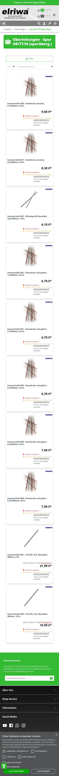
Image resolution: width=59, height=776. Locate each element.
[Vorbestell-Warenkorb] (44, 15)
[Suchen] (38, 23)
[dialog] (29, 754)
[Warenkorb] (44, 10)
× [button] (56, 735)
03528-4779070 (39, 2)
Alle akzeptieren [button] (16, 771)
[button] (4, 766)
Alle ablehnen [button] (43, 771)
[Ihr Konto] (44, 23)
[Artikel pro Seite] (11, 66)
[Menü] (3, 23)
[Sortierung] (35, 66)
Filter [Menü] (29, 58)
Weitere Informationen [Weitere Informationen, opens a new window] (31, 747)
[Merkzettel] (49, 23)
